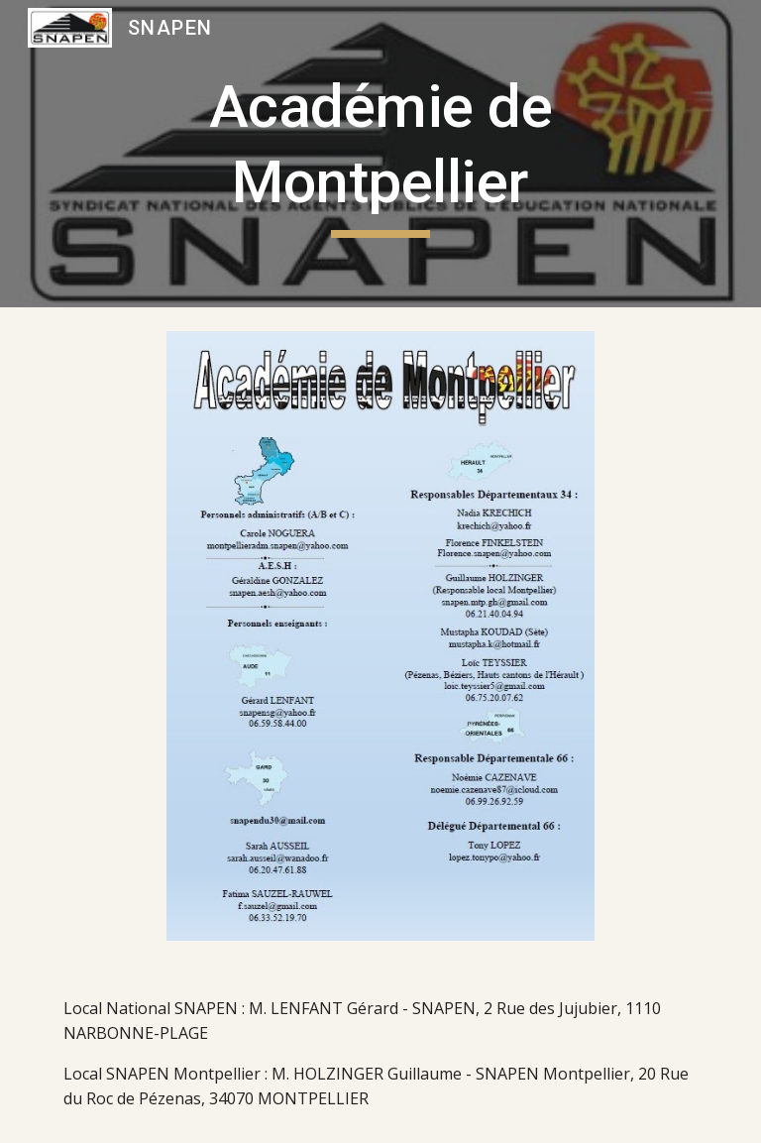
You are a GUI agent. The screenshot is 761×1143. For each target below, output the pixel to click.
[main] (380, 153)
